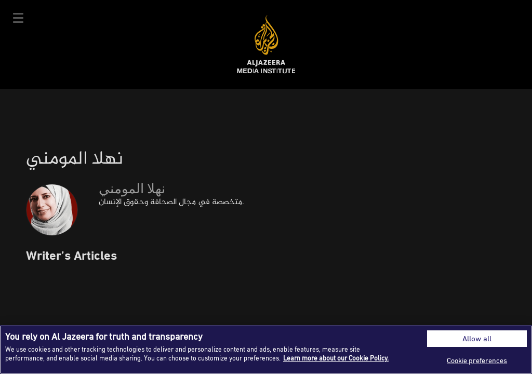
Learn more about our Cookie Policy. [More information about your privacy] (336, 358)
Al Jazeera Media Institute (266, 44)
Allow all (476, 338)
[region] (266, 349)
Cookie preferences (477, 360)
